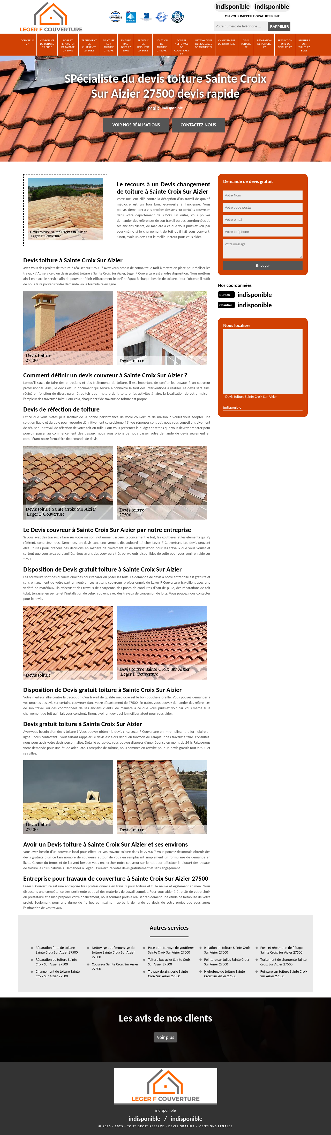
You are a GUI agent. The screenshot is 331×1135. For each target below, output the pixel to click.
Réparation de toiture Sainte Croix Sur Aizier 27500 (56, 961)
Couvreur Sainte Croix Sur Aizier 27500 (115, 966)
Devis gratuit (181, 1126)
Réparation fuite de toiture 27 (284, 44)
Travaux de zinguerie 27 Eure (143, 45)
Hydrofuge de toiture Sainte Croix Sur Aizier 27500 (224, 973)
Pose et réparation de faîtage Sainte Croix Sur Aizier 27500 (281, 950)
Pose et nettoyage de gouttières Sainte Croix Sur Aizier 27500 (171, 950)
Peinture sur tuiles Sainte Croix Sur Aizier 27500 (226, 961)
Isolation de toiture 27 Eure (162, 45)
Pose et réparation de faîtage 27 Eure (68, 45)
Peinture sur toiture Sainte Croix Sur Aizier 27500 (283, 973)
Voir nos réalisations (136, 125)
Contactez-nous (198, 125)
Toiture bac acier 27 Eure (126, 45)
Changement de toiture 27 (226, 42)
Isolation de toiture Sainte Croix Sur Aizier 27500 (227, 950)
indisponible (232, 6)
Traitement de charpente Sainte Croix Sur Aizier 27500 (283, 961)
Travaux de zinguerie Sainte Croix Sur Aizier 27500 (168, 973)
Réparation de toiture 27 (264, 44)
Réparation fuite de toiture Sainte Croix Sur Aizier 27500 (57, 950)
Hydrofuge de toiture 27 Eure (47, 44)
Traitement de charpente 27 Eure (89, 45)
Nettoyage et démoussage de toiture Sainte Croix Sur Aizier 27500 (113, 952)
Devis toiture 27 (246, 44)
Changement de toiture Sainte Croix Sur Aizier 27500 (58, 973)
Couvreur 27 (27, 42)
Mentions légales (216, 1126)
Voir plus (165, 1037)
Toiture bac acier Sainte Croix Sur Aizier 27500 (169, 961)
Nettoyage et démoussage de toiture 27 (203, 44)
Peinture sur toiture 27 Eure (109, 45)
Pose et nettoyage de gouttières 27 (181, 47)
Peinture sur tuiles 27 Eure (304, 45)
